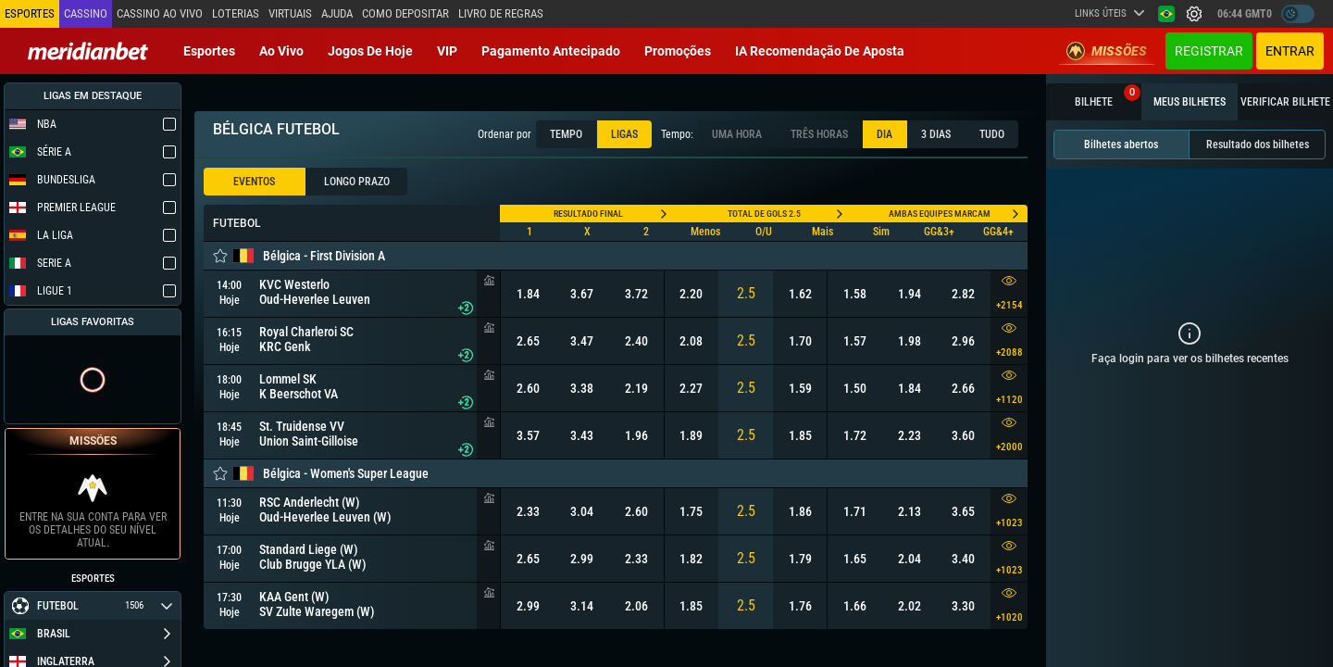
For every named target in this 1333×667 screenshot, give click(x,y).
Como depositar (405, 13)
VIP (447, 51)
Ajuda (337, 13)
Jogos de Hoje (370, 51)
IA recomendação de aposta (819, 51)
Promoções (677, 51)
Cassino (85, 13)
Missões (1106, 51)
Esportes (209, 51)
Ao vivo (281, 51)
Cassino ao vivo (160, 13)
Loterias (235, 13)
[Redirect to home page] (88, 51)
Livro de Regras (500, 13)
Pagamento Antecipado (550, 51)
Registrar (1209, 51)
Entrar (1289, 51)
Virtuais (290, 13)
